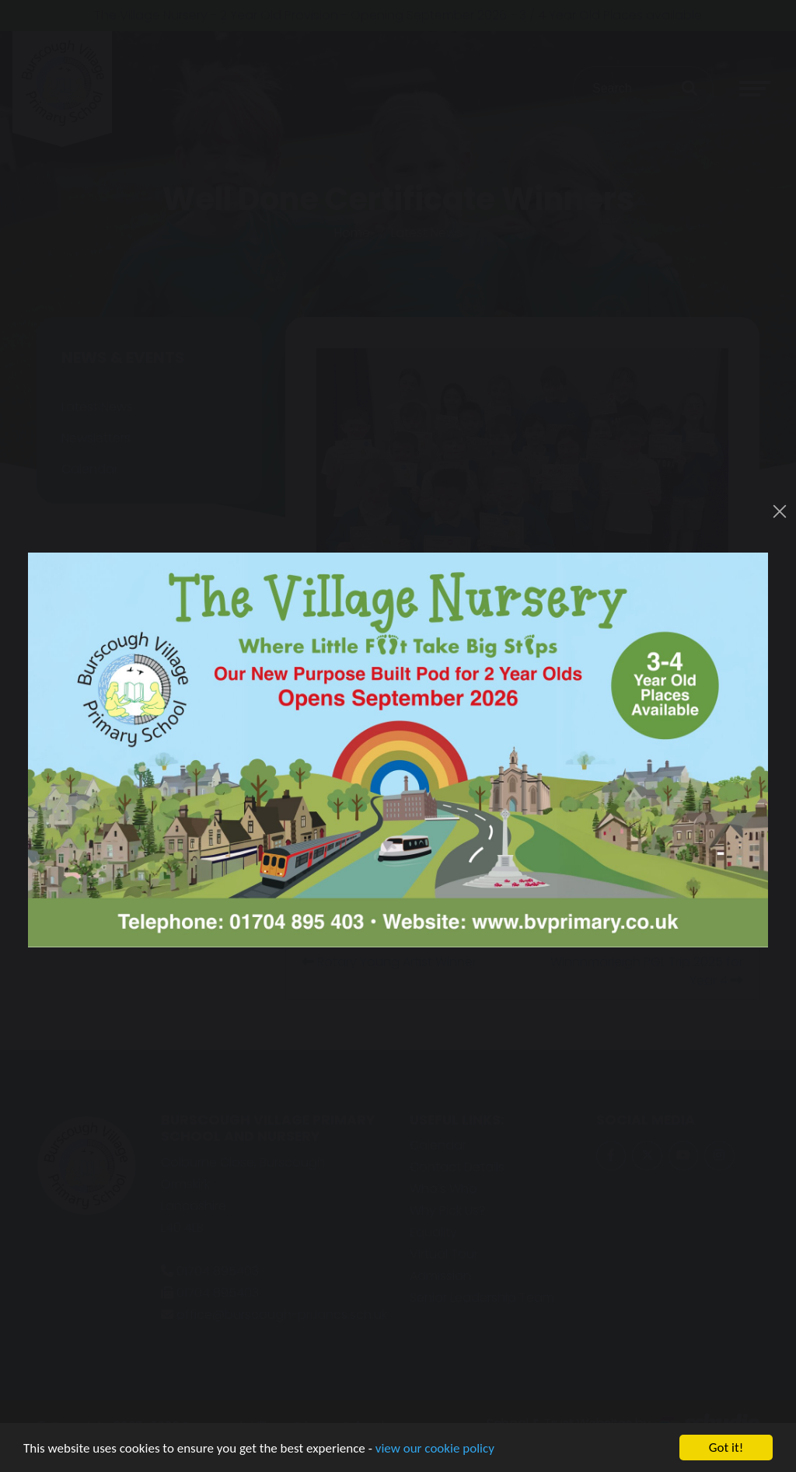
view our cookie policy (434, 1449)
